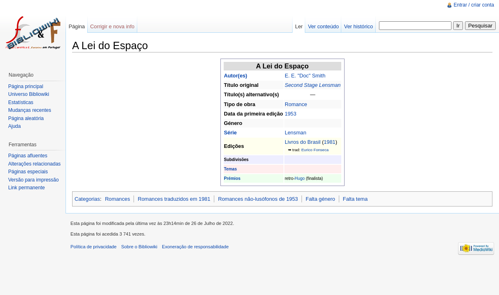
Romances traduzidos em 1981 (174, 199)
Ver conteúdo (323, 26)
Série (230, 132)
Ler (299, 26)
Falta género (320, 199)
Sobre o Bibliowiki (139, 246)
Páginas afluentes (27, 156)
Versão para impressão (33, 180)
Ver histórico (358, 26)
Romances (117, 199)
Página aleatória (26, 118)
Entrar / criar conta (474, 5)
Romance (296, 104)
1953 (290, 114)
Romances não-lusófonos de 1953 (258, 199)
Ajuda (14, 126)
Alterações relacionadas (34, 164)
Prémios (232, 178)
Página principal (25, 86)
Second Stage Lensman (313, 85)
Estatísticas (20, 102)
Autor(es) (235, 76)
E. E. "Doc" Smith (305, 76)
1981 (329, 142)
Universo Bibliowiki (28, 94)
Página (76, 26)
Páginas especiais (28, 172)
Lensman (295, 132)
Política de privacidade (93, 246)
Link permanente (26, 188)
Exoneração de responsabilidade (195, 246)
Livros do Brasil (302, 142)
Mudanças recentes (29, 110)
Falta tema (355, 199)
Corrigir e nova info (112, 26)
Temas (230, 169)
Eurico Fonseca (315, 150)
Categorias (87, 199)
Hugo (299, 178)
